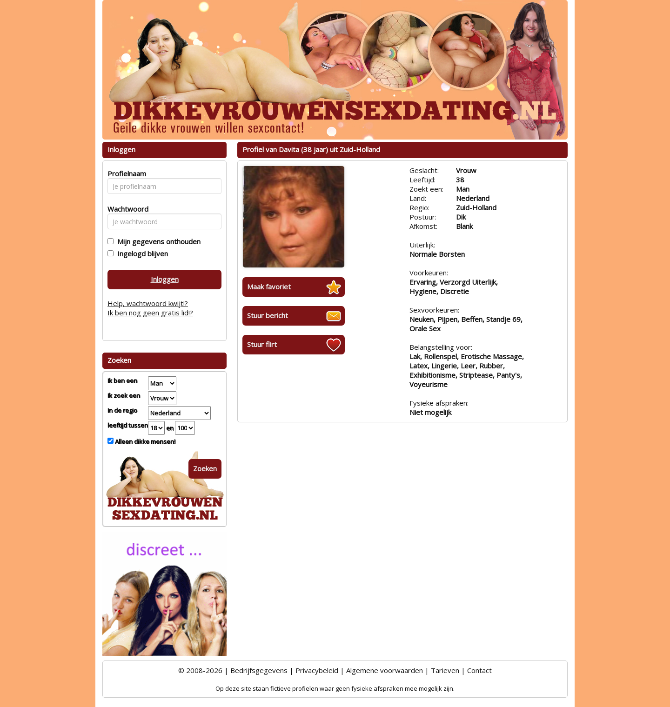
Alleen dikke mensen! (144, 441)
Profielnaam (125, 173)
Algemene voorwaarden (384, 670)
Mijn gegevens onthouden (157, 241)
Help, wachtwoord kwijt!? (147, 303)
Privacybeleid (316, 670)
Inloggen (165, 279)
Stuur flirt (262, 344)
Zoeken (205, 468)
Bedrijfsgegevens (259, 670)
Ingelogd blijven (141, 253)
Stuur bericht (267, 315)
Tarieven (445, 670)
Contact (479, 670)
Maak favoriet (269, 286)
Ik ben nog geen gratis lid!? (150, 312)
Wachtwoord (125, 208)
